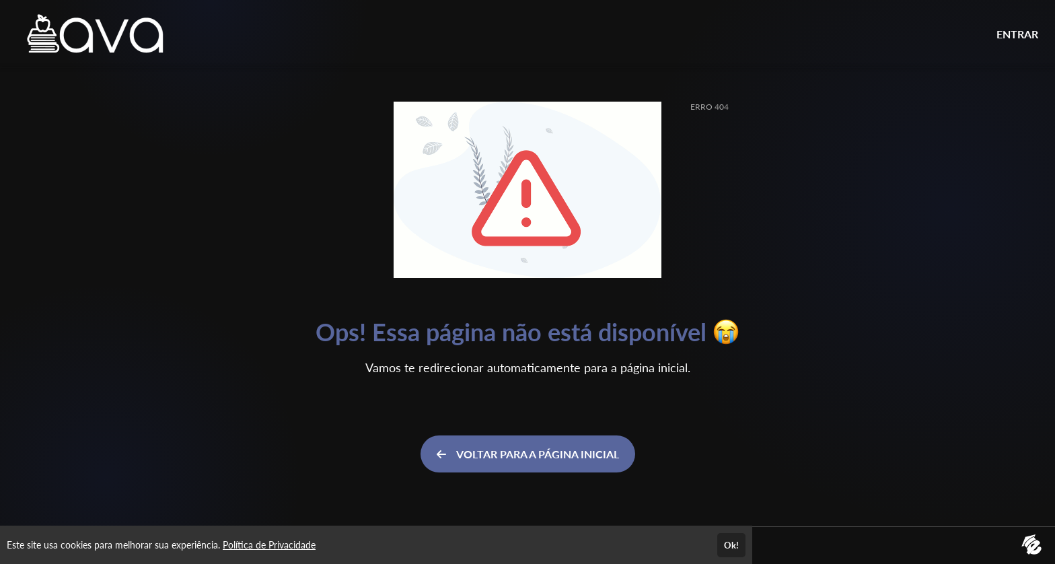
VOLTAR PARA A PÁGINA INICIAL (528, 454)
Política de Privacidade (269, 545)
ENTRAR (1017, 34)
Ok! (731, 545)
